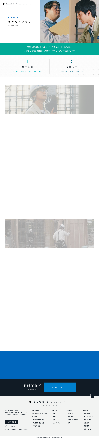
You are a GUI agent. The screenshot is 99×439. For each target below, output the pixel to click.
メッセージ (71, 413)
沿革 (69, 423)
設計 (54, 420)
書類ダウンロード (23, 429)
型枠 (54, 417)
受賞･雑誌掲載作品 (38, 420)
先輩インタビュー (89, 420)
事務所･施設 (36, 426)
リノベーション (57, 423)
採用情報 (85, 410)
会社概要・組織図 (73, 420)
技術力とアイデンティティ (39, 413)
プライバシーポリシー (10, 429)
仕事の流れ (87, 413)
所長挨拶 (86, 423)
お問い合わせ (11, 422)
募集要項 (86, 426)
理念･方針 (70, 417)
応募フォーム (60, 387)
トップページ (35, 410)
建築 (54, 413)
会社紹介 (69, 410)
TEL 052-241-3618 (10, 414)
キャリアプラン (88, 417)
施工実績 (34, 417)
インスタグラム (11, 426)
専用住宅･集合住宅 (38, 423)
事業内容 (54, 410)
